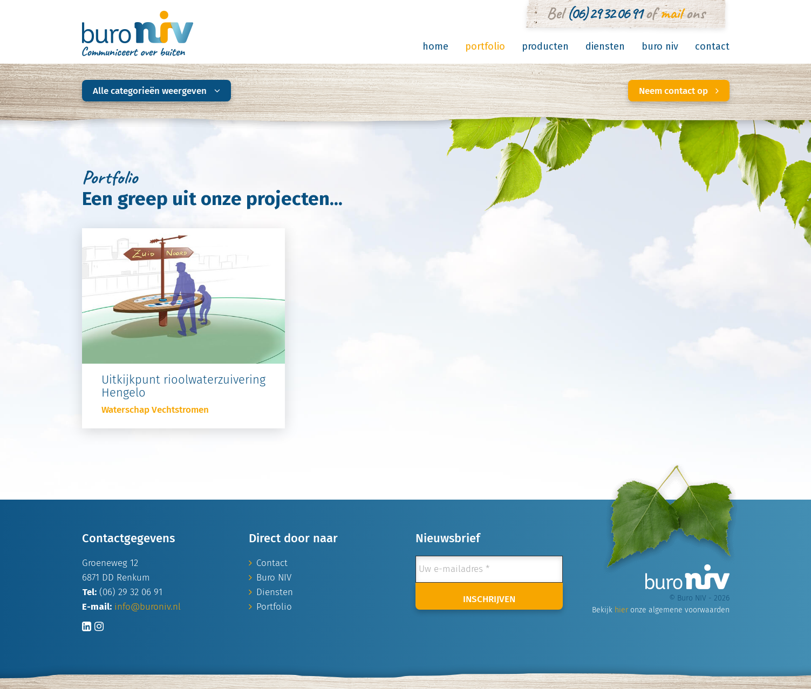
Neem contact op (679, 91)
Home (435, 46)
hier (621, 610)
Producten (545, 46)
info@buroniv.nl (147, 606)
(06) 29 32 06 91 (604, 13)
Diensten (605, 46)
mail (671, 13)
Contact (712, 46)
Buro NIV (660, 46)
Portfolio (485, 46)
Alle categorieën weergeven (156, 91)
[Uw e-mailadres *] (489, 569)
